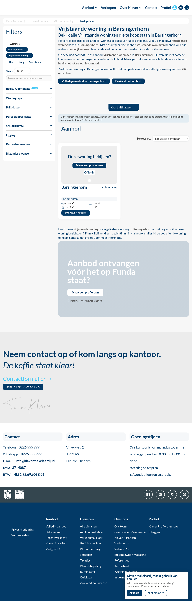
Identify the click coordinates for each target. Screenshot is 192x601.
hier (167, 116)
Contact (151, 7)
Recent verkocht (56, 537)
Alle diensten (88, 526)
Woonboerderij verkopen (90, 551)
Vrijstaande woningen (151, 45)
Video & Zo (121, 549)
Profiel (166, 7)
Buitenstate (87, 571)
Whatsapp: (22, 454)
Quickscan (86, 577)
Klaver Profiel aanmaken (164, 526)
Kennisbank (122, 566)
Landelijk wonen (40, 21)
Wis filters (15, 43)
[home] (18, 7)
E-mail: (29, 461)
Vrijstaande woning (63, 21)
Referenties (121, 560)
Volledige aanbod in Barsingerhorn (84, 81)
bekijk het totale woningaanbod (78, 63)
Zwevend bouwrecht (93, 583)
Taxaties (85, 560)
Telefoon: (21, 447)
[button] (88, 7)
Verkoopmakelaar (91, 537)
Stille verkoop (54, 532)
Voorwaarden (20, 535)
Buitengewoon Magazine (130, 554)
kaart (35, 88)
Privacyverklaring (22, 529)
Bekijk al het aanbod (128, 81)
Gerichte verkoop (91, 543)
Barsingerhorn (86, 21)
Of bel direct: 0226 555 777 (23, 386)
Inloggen (154, 532)
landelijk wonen (79, 49)
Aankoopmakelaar (91, 532)
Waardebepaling (90, 566)
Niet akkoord (156, 592)
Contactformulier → (27, 378)
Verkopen (108, 7)
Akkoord (134, 593)
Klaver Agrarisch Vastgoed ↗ (56, 546)
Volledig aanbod (56, 526)
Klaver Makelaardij (15, 21)
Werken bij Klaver (125, 571)
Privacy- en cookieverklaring (155, 586)
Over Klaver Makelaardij (130, 532)
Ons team (120, 526)
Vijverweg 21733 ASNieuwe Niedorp (78, 454)
